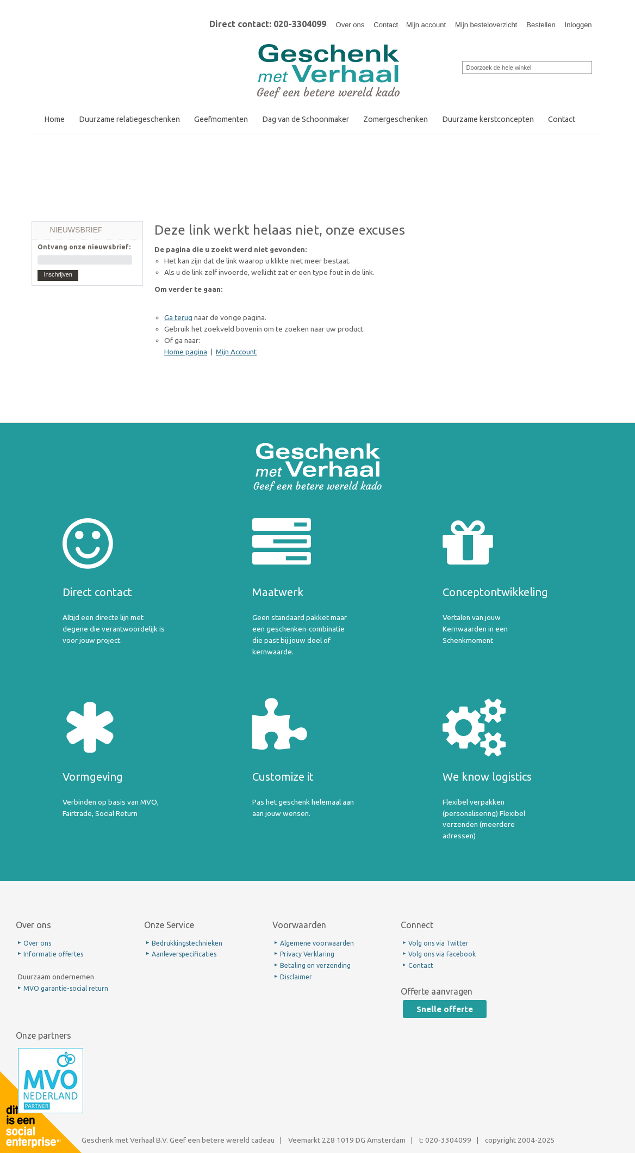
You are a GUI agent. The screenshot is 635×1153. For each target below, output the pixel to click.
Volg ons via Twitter (438, 943)
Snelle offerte (444, 1009)
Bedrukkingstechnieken (187, 943)
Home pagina (185, 351)
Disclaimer (296, 976)
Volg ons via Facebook (442, 954)
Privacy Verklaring (307, 954)
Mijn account (426, 25)
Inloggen (578, 25)
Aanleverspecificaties (184, 954)
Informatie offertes (53, 954)
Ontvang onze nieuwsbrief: (84, 246)
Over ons (350, 25)
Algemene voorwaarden (317, 943)
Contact (385, 25)
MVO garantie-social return (65, 988)
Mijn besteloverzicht (486, 25)
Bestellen (540, 25)
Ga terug (178, 317)
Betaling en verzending (315, 965)
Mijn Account (236, 351)
